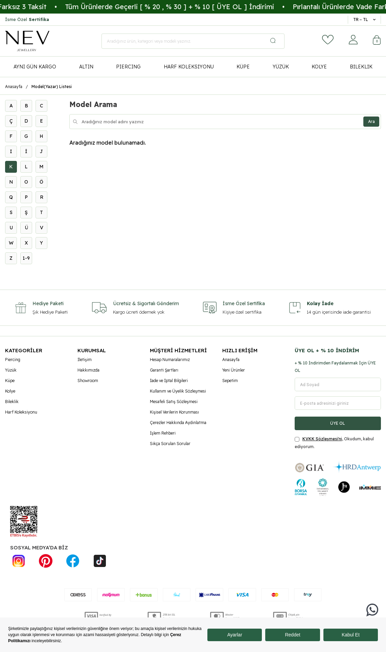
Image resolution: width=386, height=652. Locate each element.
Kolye (10, 391)
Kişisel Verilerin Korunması (174, 412)
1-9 (26, 258)
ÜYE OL (337, 423)
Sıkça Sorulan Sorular (170, 443)
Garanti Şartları (164, 370)
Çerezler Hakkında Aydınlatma (178, 422)
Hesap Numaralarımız (170, 359)
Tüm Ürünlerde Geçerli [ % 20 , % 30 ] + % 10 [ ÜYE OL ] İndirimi (184, 6)
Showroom (87, 380)
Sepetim (230, 380)
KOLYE (319, 67)
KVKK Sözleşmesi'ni (322, 438)
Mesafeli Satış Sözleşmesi (174, 401)
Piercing (12, 359)
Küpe (10, 380)
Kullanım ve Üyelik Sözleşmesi (178, 391)
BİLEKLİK (361, 67)
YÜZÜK (281, 67)
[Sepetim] (377, 41)
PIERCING (128, 67)
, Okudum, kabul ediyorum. (334, 442)
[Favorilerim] (328, 39)
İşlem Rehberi (163, 433)
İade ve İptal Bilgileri (169, 380)
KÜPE (243, 67)
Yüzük (11, 370)
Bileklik (12, 401)
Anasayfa (13, 86)
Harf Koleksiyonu (21, 412)
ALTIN (86, 67)
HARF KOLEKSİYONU (189, 67)
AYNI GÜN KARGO (35, 67)
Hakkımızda (88, 370)
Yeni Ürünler (233, 370)
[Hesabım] (353, 39)
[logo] (27, 41)
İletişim (84, 359)
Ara (370, 121)
